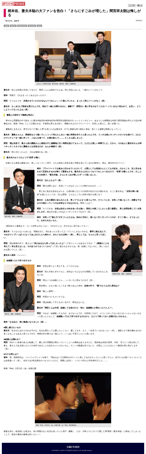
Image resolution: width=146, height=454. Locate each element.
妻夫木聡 (32, 26)
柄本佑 (13, 26)
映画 (39, 26)
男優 (6, 26)
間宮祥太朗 (22, 26)
